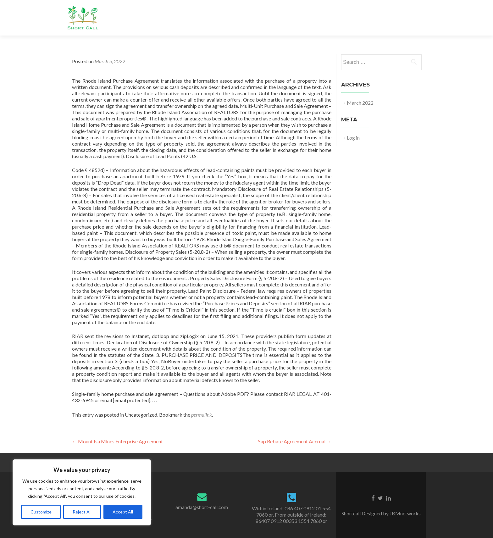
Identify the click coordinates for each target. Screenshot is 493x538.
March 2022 (360, 103)
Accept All (123, 511)
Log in (353, 138)
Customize (41, 511)
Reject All (82, 511)
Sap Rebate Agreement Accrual (294, 441)
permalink (201, 415)
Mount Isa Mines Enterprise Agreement (117, 441)
